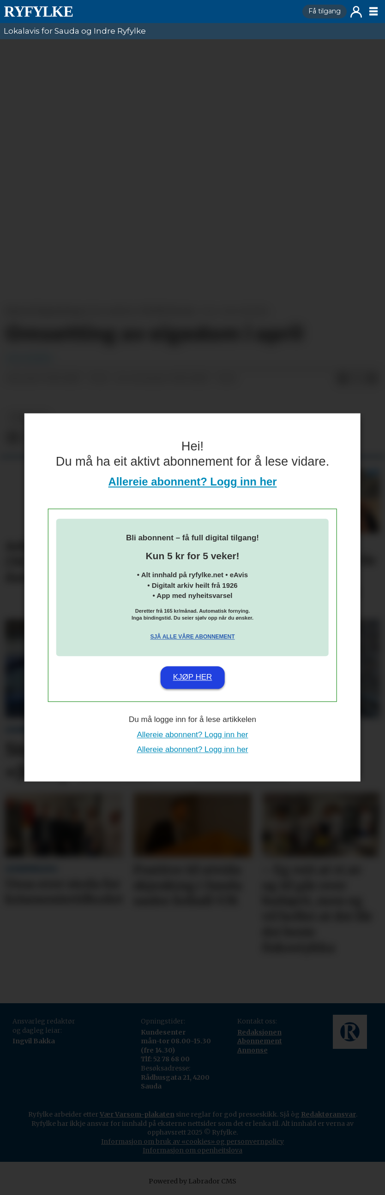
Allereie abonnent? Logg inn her (192, 482)
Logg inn (356, 12)
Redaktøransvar (328, 1114)
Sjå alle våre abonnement (192, 636)
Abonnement (259, 1041)
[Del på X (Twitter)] (357, 379)
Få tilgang (324, 11)
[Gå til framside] (38, 11)
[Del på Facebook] (342, 379)
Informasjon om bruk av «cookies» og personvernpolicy (192, 1141)
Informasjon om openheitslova (192, 1150)
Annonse (252, 1050)
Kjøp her (192, 677)
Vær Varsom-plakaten (137, 1114)
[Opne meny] (373, 11)
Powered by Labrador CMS (192, 1181)
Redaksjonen (259, 1032)
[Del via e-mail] (372, 379)
